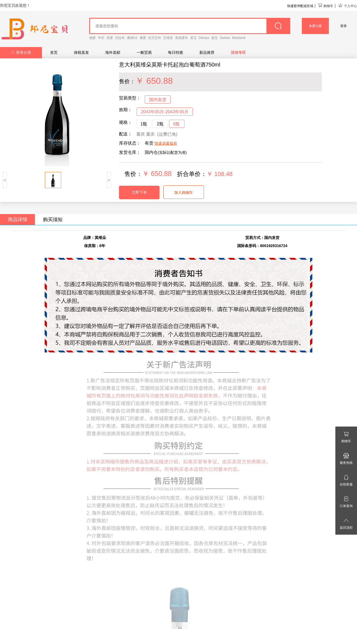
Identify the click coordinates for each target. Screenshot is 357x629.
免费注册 (315, 26)
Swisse (225, 38)
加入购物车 (183, 192)
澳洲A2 (132, 38)
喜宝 (193, 38)
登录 (343, 26)
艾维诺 (168, 38)
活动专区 (238, 52)
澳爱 (143, 38)
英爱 (110, 38)
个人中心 (347, 6)
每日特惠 (175, 52)
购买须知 (52, 219)
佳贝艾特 (154, 38)
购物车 (325, 6)
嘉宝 (214, 38)
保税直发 (81, 52)
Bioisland (239, 38)
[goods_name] (189, 26)
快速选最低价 (165, 143)
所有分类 (21, 52)
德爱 (92, 38)
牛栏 (101, 38)
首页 (54, 52)
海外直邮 (112, 52)
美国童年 (181, 38)
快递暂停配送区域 (300, 6)
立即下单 (139, 192)
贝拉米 (120, 38)
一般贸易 (144, 52)
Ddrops (204, 38)
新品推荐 (206, 52)
